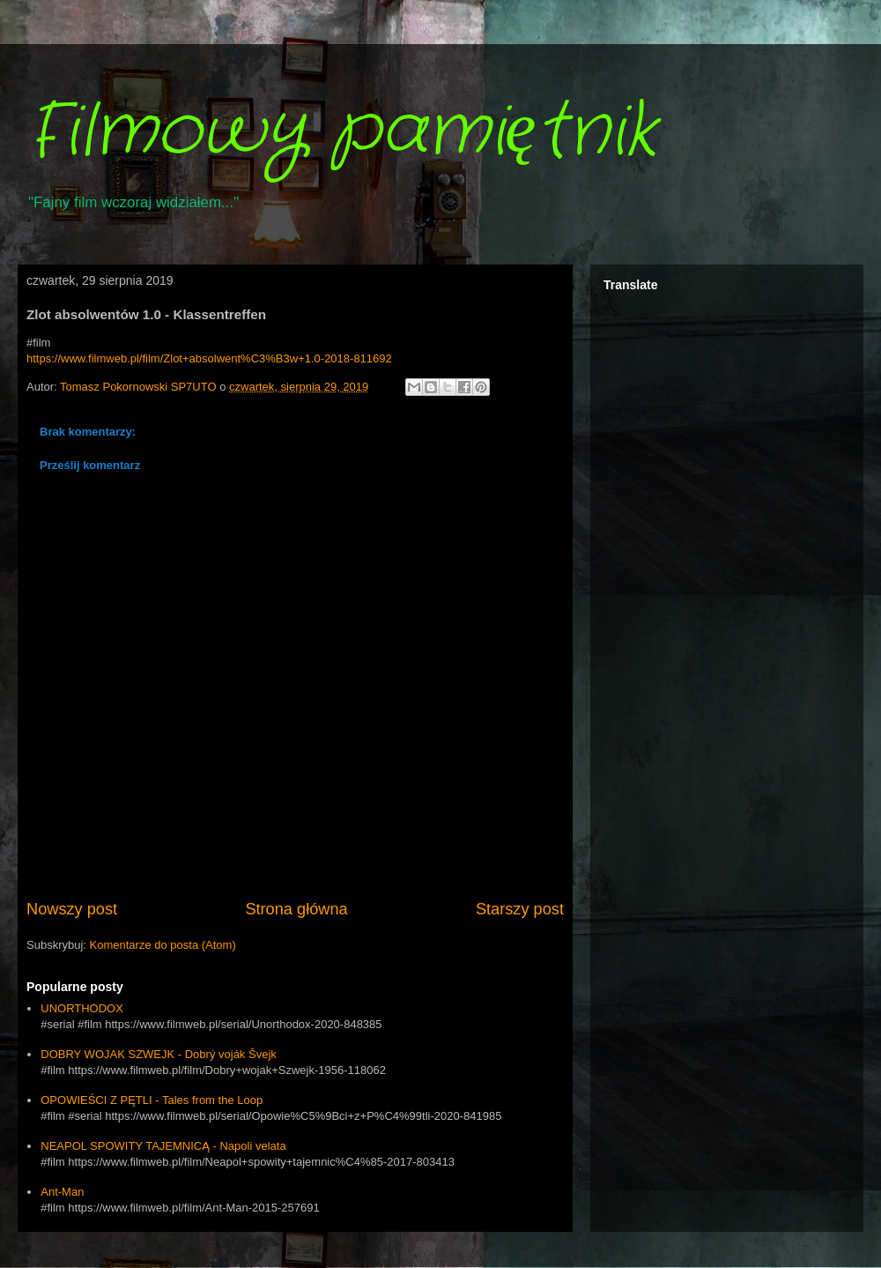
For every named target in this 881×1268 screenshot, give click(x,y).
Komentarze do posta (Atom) (163, 944)
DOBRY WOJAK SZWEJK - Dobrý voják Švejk (159, 1054)
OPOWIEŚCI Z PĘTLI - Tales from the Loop (152, 1100)
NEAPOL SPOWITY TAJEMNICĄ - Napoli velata (163, 1145)
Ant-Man (62, 1191)
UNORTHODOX (82, 1008)
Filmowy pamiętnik (341, 132)
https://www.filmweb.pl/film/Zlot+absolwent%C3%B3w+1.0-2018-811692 (209, 358)
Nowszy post (71, 909)
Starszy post (520, 909)
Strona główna (296, 909)
